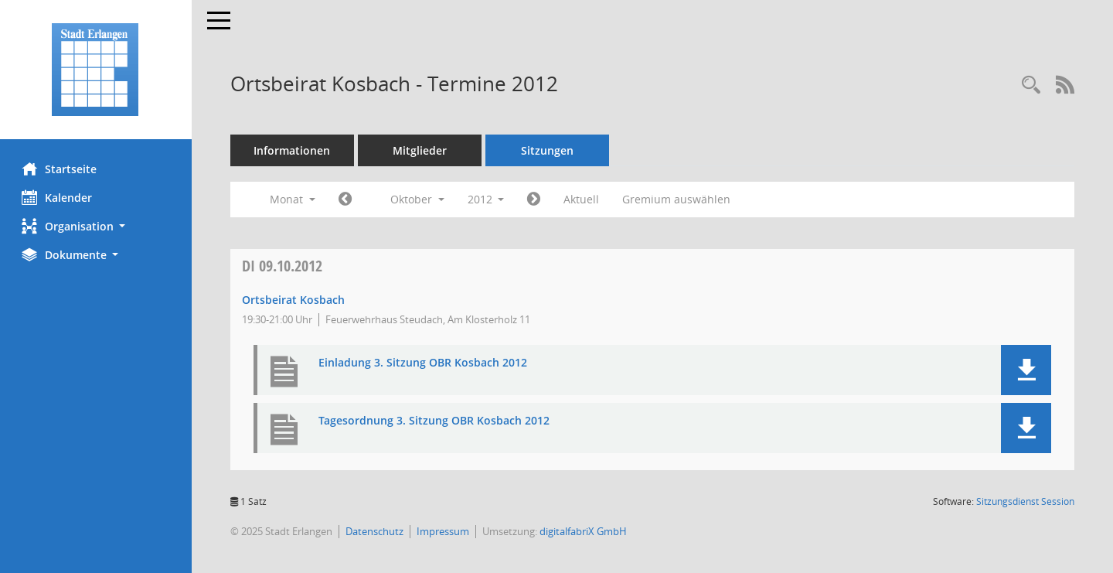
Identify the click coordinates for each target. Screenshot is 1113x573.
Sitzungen (548, 150)
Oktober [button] (419, 199)
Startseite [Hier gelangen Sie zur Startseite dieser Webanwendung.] (60, 168)
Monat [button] (294, 199)
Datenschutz (376, 531)
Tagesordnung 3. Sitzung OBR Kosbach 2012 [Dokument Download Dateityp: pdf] (435, 421)
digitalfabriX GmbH (584, 531)
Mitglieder (421, 150)
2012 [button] (487, 199)
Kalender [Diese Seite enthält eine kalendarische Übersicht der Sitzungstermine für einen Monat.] (58, 197)
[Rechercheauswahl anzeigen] (1031, 85)
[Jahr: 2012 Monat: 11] (536, 199)
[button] (96, 226)
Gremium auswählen (679, 199)
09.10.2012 (283, 265)
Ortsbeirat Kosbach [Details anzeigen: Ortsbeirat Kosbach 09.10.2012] (294, 299)
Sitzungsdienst (1025, 501)
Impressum (444, 531)
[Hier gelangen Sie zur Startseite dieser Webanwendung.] (96, 69)
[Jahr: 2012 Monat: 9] (346, 199)
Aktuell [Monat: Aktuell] (583, 199)
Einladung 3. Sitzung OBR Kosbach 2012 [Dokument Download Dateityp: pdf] (424, 363)
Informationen (294, 150)
